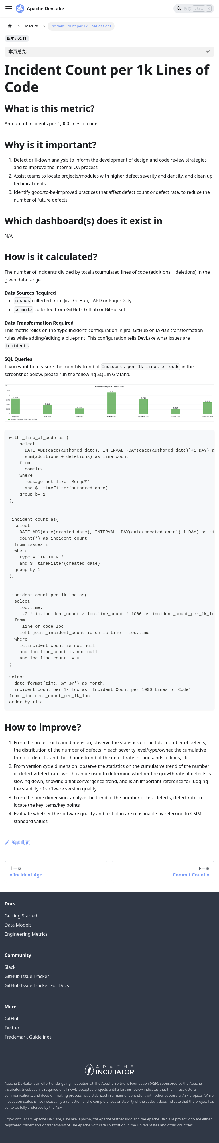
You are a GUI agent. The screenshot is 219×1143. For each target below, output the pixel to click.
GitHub (12, 1018)
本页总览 (17, 51)
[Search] (193, 8)
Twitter (12, 1028)
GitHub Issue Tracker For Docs (37, 985)
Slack (10, 967)
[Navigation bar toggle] (9, 8)
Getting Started (21, 916)
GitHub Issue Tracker (27, 976)
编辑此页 (17, 842)
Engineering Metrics (26, 934)
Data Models (18, 925)
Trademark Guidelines (28, 1037)
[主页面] (10, 26)
